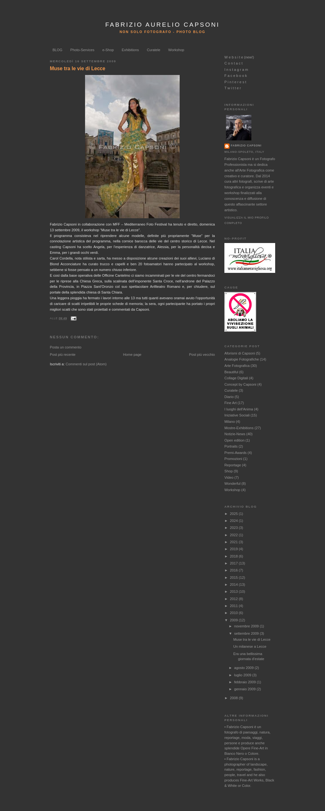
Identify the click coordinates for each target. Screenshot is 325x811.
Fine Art (230, 403)
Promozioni (233, 459)
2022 (234, 535)
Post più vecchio (202, 354)
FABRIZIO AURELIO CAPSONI (162, 24)
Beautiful (231, 372)
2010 (234, 613)
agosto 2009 (244, 668)
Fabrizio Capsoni (246, 145)
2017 (234, 563)
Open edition (234, 440)
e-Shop (108, 50)
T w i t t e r (232, 88)
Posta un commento (65, 347)
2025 (234, 514)
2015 (234, 577)
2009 (234, 620)
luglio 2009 (243, 675)
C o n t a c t (233, 63)
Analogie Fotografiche (241, 359)
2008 (234, 698)
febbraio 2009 (245, 682)
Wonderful (232, 483)
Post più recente (63, 354)
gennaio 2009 (245, 689)
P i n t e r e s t (235, 82)
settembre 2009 (247, 633)
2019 (234, 549)
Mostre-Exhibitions (239, 428)
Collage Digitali (236, 378)
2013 (234, 591)
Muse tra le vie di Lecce (77, 68)
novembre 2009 (247, 626)
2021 (234, 542)
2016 (234, 570)
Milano (229, 421)
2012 (234, 599)
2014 (234, 584)
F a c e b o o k (235, 76)
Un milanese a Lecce (249, 646)
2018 (234, 556)
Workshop (176, 50)
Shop (228, 471)
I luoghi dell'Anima (238, 409)
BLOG (57, 50)
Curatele (153, 50)
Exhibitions (130, 50)
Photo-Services (82, 50)
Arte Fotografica (236, 366)
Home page (132, 354)
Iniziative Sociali (236, 415)
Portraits (231, 446)
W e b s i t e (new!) (239, 57)
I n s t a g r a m (236, 69)
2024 (234, 521)
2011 (234, 606)
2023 (234, 528)
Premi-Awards (235, 453)
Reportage (232, 465)
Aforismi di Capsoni (239, 353)
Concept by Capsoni (240, 384)
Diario (229, 397)
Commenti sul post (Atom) (86, 364)
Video (228, 477)
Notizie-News (234, 434)
